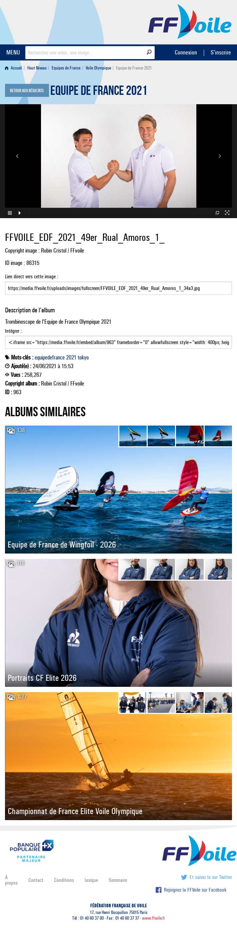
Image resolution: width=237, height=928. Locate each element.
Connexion (186, 52)
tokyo (83, 357)
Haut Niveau (37, 68)
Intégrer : (118, 338)
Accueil (13, 68)
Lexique (91, 880)
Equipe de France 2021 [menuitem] (134, 68)
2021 (71, 357)
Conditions (64, 880)
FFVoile (190, 21)
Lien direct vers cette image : (118, 284)
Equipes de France (66, 68)
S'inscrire (221, 52)
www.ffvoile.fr (153, 918)
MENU (13, 52)
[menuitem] (15, 68)
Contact (35, 880)
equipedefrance (50, 357)
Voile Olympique (98, 68)
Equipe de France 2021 (98, 92)
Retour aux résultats (27, 91)
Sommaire (118, 880)
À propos (11, 880)
